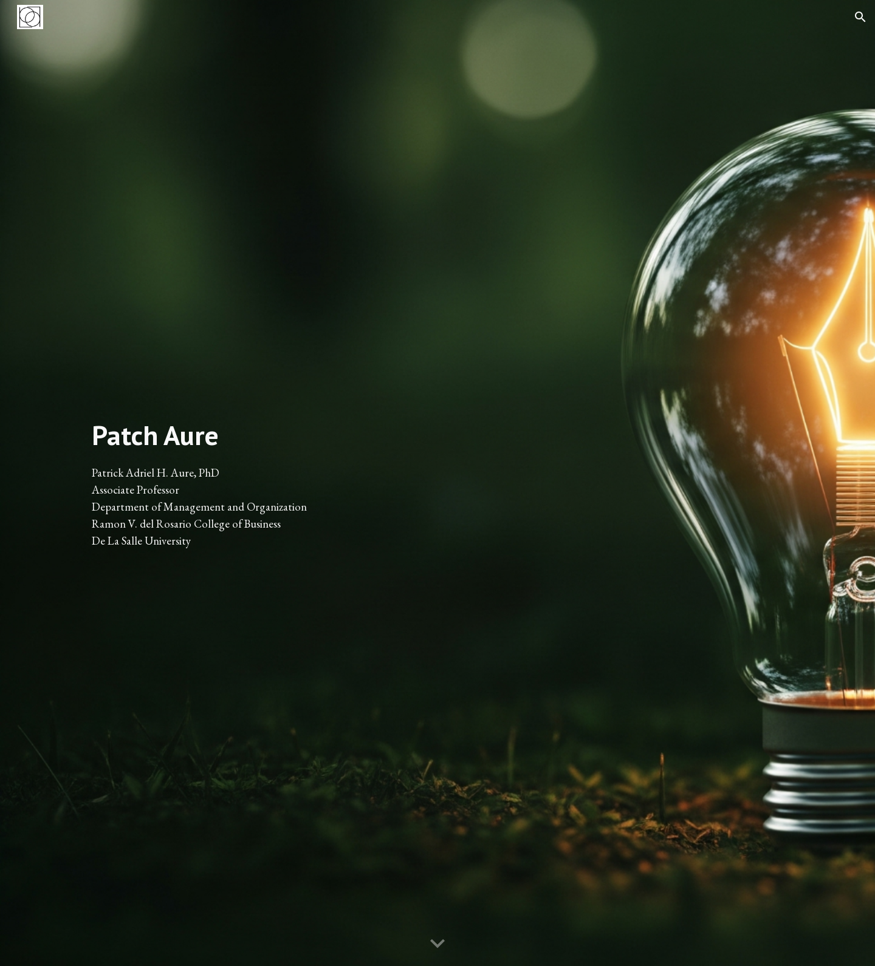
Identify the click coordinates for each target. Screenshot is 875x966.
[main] (257, 483)
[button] (860, 17)
